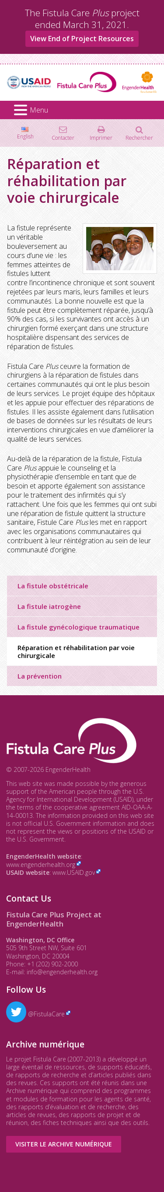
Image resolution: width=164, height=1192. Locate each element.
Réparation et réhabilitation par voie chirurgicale (76, 651)
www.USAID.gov (73, 872)
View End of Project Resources (82, 38)
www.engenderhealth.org (40, 864)
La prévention (39, 676)
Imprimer (101, 137)
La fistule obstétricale (52, 585)
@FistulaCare (35, 1014)
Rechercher (139, 137)
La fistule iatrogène (49, 606)
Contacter (63, 137)
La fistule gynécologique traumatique (78, 627)
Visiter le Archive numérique (63, 1144)
